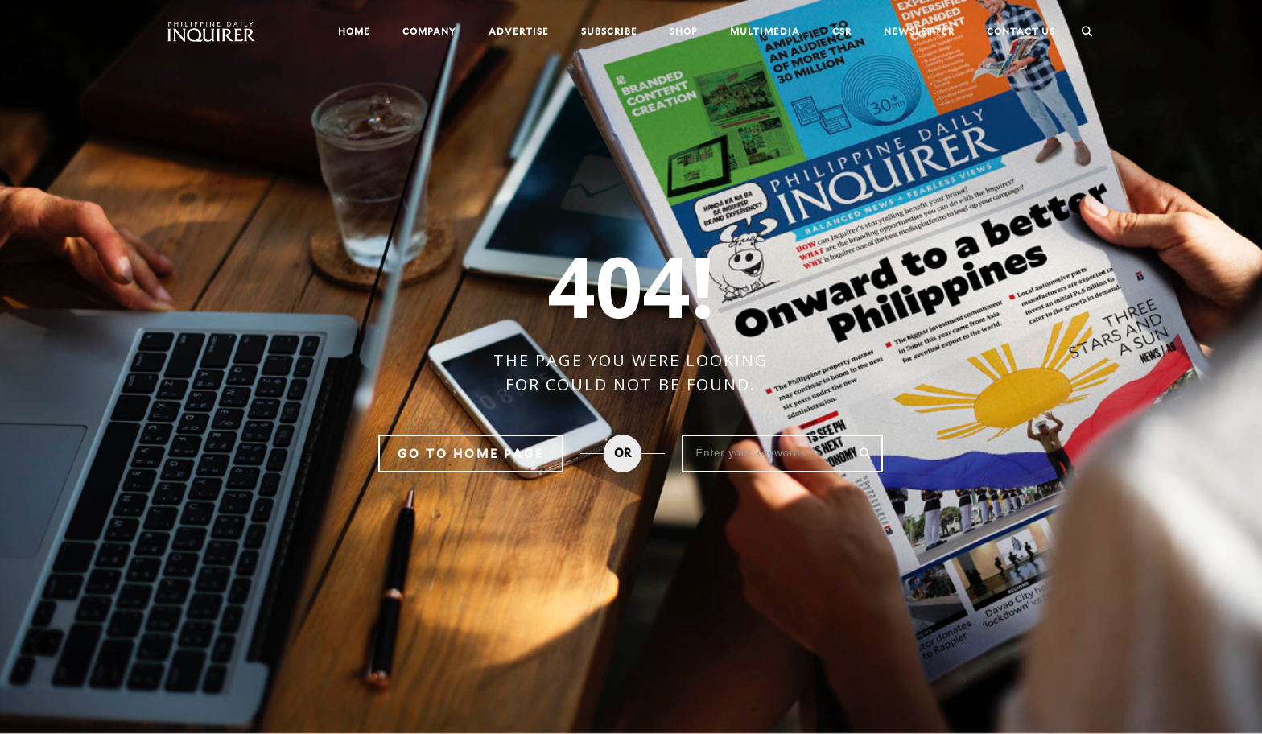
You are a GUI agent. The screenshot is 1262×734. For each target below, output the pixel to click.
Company (429, 31)
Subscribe (609, 31)
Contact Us (1021, 31)
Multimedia (765, 31)
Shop (684, 31)
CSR (842, 31)
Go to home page (471, 453)
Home (354, 31)
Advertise (519, 31)
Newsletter (919, 31)
